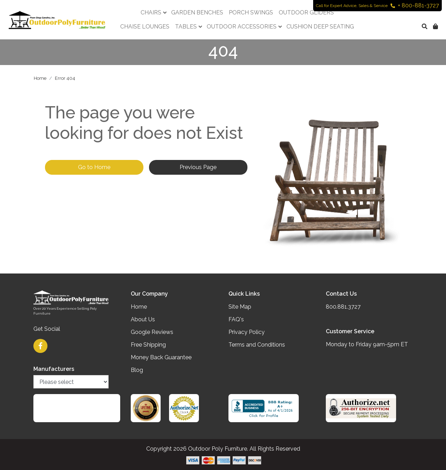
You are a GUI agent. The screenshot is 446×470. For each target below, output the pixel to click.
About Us (143, 319)
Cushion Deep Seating (320, 26)
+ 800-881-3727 (414, 5)
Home (40, 78)
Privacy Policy (246, 332)
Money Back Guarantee (161, 357)
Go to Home (94, 167)
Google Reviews (152, 332)
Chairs (151, 12)
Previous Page (198, 167)
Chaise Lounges (144, 26)
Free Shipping (148, 344)
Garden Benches (197, 12)
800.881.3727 (343, 306)
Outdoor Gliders (306, 12)
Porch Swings (251, 12)
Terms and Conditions (256, 344)
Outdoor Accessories (242, 26)
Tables (186, 26)
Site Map (239, 306)
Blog (137, 370)
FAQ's (236, 319)
